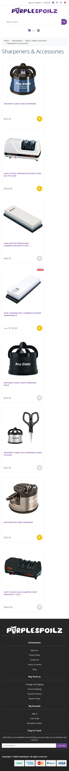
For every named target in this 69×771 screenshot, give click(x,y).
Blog (34, 669)
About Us (34, 650)
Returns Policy (34, 698)
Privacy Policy (34, 655)
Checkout (47, 3)
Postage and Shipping (34, 684)
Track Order (34, 718)
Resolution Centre (34, 723)
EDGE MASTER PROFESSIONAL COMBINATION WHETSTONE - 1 (17, 244)
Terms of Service (34, 664)
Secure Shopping (34, 689)
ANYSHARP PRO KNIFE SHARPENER (18, 522)
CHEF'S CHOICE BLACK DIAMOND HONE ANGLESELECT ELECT (20, 593)
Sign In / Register (34, 3)
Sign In (34, 713)
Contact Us (34, 660)
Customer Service (34, 694)
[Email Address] (29, 745)
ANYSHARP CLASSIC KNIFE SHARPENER (20, 104)
